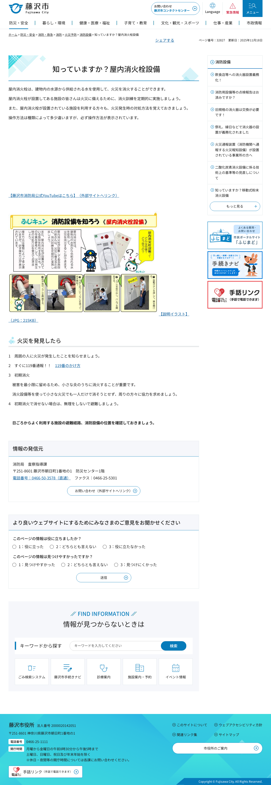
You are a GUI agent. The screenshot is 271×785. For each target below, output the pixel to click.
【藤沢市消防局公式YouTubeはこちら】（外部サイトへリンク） (63, 195)
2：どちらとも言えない (76, 546)
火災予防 (71, 34)
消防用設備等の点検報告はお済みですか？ (237, 94)
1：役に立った (31, 546)
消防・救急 (45, 34)
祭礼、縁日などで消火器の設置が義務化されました (237, 129)
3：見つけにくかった (138, 564)
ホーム (12, 34)
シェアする (164, 40)
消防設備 (85, 34)
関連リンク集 (187, 734)
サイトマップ (229, 734)
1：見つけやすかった (37, 564)
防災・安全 (27, 34)
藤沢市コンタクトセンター (172, 8)
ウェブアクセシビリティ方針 (240, 724)
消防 (59, 34)
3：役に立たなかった (127, 546)
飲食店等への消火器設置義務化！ (237, 77)
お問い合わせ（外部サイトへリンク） (104, 490)
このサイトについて (192, 724)
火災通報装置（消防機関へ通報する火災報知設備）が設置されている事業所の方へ (237, 150)
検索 (173, 645)
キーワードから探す (41, 645)
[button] (212, 8)
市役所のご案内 (215, 748)
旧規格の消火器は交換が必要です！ (237, 112)
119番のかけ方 (67, 365)
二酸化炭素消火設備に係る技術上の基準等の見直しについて (237, 172)
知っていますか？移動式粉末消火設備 (237, 192)
